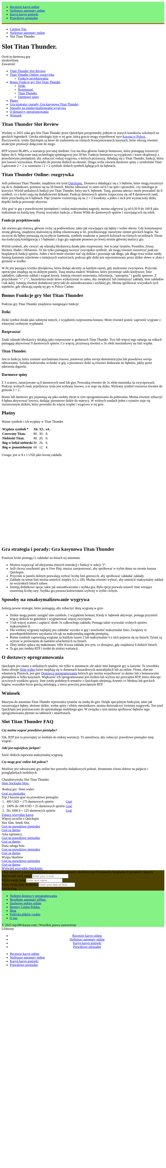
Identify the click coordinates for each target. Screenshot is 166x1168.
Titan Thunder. (27, 93)
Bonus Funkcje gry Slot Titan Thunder (35, 82)
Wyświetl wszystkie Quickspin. (22, 868)
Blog (13, 910)
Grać (69, 801)
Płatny (14, 100)
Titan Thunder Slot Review (28, 71)
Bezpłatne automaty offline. (28, 899)
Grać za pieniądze (13, 793)
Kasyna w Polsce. (134, 136)
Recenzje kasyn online (24, 7)
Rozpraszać (25, 89)
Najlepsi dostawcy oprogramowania (33, 896)
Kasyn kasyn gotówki (24, 14)
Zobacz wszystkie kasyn (18, 815)
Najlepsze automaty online (27, 10)
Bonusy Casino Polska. (25, 907)
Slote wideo (27, 669)
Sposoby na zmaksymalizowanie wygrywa (38, 108)
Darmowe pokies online (25, 903)
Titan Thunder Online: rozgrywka (32, 74)
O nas (13, 918)
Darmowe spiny (28, 97)
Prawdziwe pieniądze (24, 18)
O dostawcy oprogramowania (29, 111)
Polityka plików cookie (25, 914)
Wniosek (16, 115)
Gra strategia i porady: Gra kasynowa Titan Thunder (44, 104)
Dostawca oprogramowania (59, 673)
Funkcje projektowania (33, 78)
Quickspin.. (75, 183)
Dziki (21, 86)
